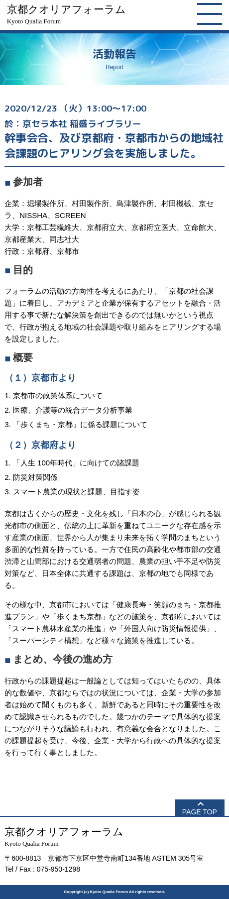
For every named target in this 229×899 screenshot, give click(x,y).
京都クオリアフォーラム (66, 14)
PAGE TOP (199, 812)
